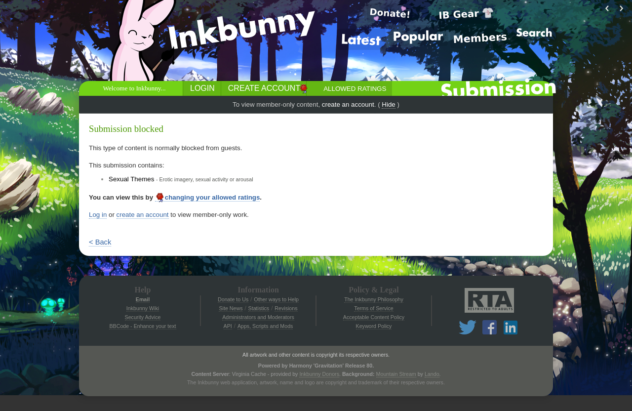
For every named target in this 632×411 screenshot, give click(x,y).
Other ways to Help (276, 299)
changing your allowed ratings (207, 198)
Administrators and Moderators (258, 317)
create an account (348, 104)
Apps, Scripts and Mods (265, 326)
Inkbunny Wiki (142, 308)
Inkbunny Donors (319, 374)
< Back (100, 242)
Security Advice (143, 317)
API (228, 326)
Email (143, 299)
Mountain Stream (396, 374)
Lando (432, 374)
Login (202, 88)
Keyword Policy (374, 326)
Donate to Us (233, 299)
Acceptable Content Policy (373, 317)
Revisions (286, 308)
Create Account (264, 88)
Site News (230, 308)
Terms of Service (373, 308)
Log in (98, 214)
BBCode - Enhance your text (142, 326)
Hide (388, 104)
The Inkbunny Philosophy (373, 299)
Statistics (259, 308)
